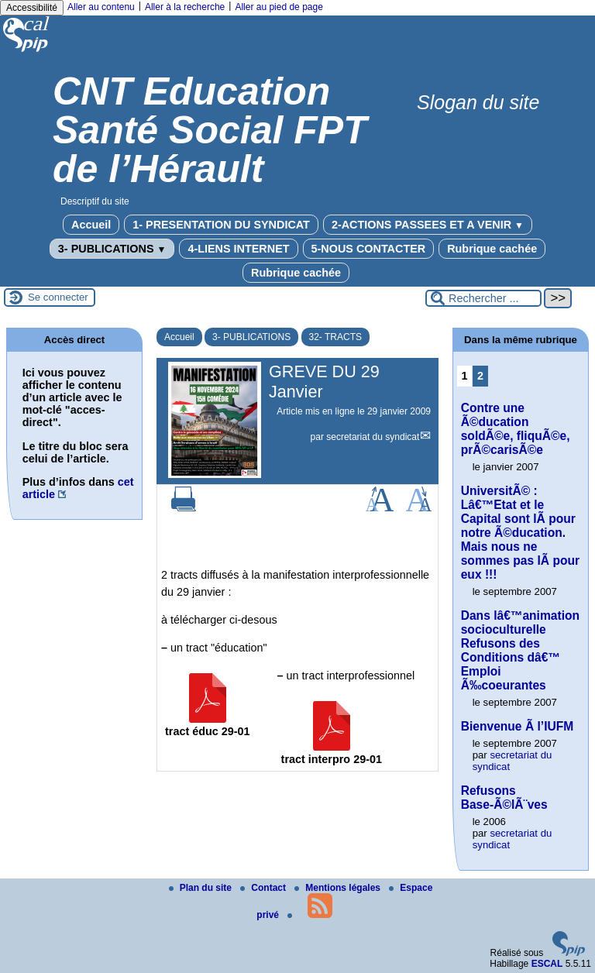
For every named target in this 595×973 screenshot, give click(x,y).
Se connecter (58, 297)
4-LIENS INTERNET (238, 248)
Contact (264, 887)
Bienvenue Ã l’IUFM (517, 726)
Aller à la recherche (185, 7)
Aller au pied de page (278, 7)
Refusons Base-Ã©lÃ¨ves (504, 797)
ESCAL (547, 963)
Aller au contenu (101, 7)
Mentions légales (338, 887)
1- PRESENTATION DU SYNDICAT (221, 224)
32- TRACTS (335, 337)
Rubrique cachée (492, 248)
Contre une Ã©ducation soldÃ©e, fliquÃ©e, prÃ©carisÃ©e (515, 428)
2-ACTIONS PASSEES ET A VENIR (428, 224)
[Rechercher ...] (483, 298)
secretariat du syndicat (372, 436)
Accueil (91, 224)
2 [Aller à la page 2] (480, 376)
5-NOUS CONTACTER (368, 248)
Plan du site (202, 887)
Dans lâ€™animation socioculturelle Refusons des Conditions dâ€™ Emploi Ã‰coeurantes (520, 650)
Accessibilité (31, 7)
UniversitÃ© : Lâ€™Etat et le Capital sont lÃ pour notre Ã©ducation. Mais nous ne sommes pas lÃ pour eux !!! (520, 532)
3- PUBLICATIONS (112, 248)
